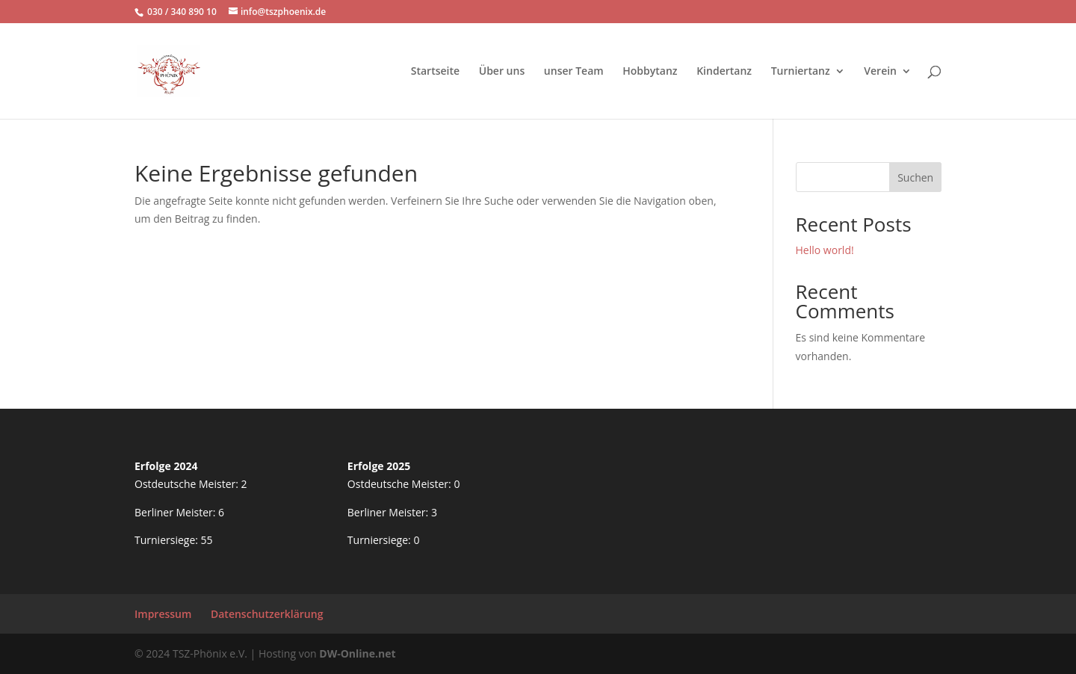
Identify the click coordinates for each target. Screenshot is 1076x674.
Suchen (915, 177)
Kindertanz (724, 72)
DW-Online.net (357, 653)
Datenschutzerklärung (267, 614)
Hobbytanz (649, 72)
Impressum (162, 614)
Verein (880, 72)
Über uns (502, 72)
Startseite (435, 72)
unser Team (574, 72)
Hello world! (825, 250)
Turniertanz (800, 72)
